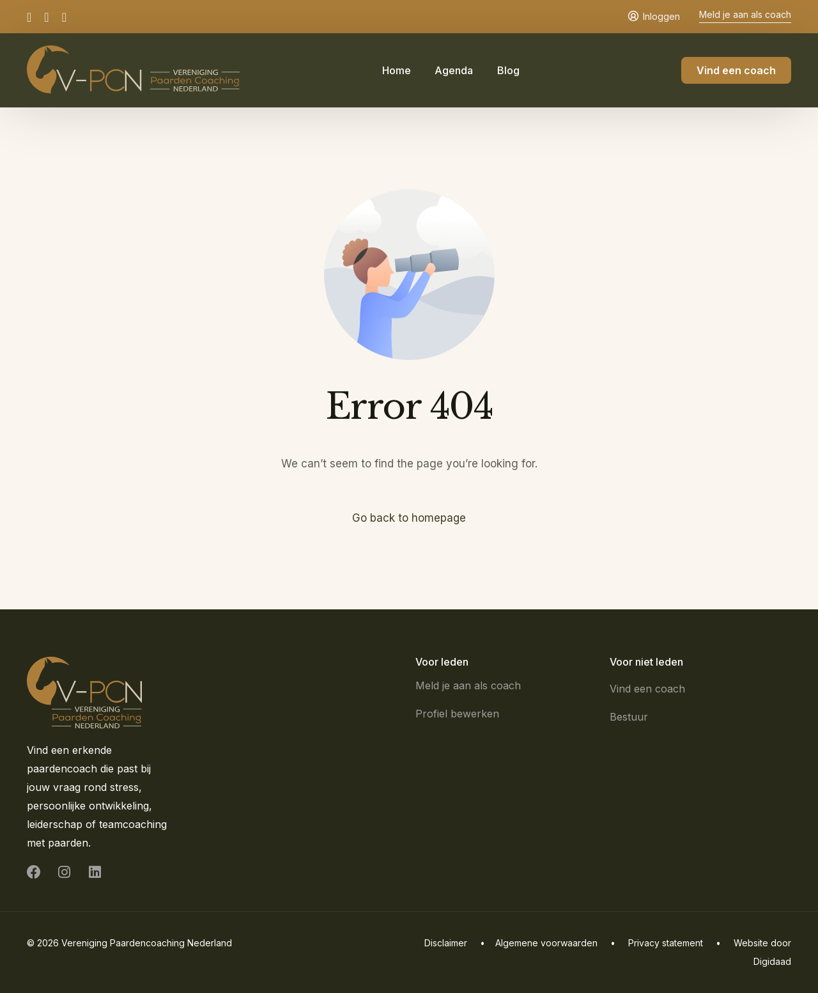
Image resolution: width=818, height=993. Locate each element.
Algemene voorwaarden (546, 942)
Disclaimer (445, 942)
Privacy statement (665, 942)
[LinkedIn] (64, 16)
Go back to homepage (409, 518)
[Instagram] (46, 16)
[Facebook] (32, 16)
